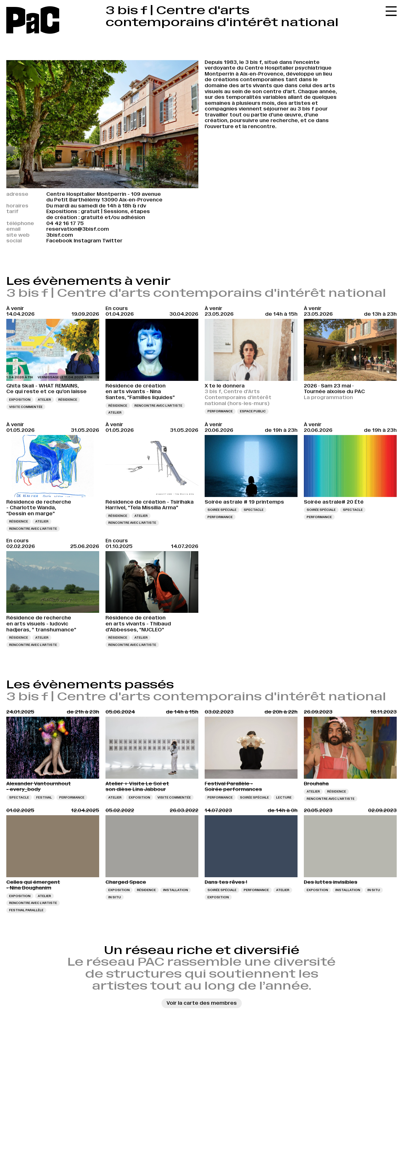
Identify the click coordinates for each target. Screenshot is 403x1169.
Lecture (284, 797)
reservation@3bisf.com (77, 229)
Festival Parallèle (26, 910)
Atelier (44, 400)
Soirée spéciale (221, 510)
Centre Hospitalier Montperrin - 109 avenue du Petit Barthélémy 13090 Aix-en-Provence (104, 197)
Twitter (112, 241)
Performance (220, 411)
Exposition (20, 400)
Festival (44, 797)
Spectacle (254, 510)
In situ (114, 897)
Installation (175, 890)
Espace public (253, 411)
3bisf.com (59, 235)
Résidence (67, 400)
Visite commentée (26, 407)
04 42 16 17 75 (65, 223)
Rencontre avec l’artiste (158, 406)
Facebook (59, 241)
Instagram (87, 241)
